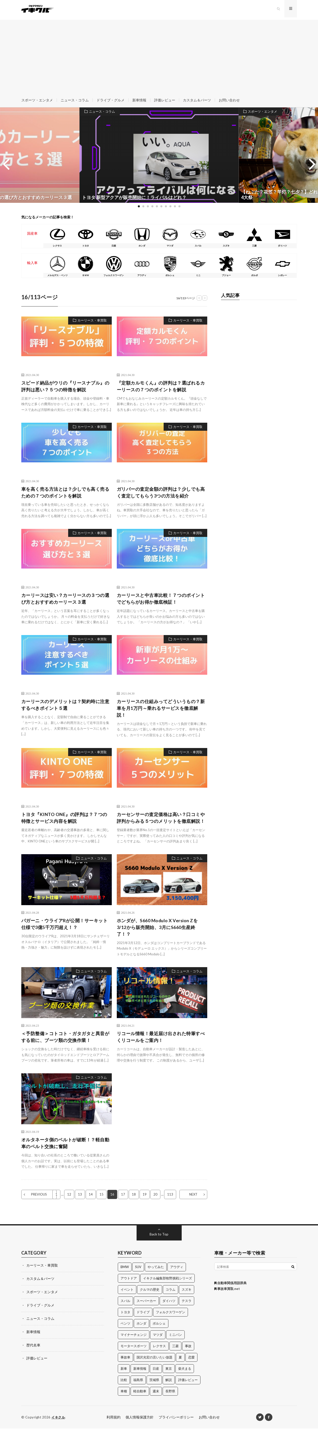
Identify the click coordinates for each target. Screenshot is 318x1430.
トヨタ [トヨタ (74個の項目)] (125, 1314)
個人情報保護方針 (140, 1418)
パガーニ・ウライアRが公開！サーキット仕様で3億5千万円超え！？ (64, 925)
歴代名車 (33, 1345)
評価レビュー (164, 100)
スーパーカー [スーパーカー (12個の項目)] (146, 1302)
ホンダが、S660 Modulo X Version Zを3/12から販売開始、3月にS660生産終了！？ (158, 928)
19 (145, 1196)
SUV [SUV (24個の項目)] (138, 1268)
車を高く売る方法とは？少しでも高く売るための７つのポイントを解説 (65, 493)
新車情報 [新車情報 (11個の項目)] (139, 1370)
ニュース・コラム (75, 100)
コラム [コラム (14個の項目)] (170, 1291)
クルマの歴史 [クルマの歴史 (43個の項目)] (149, 1291)
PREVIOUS (39, 1196)
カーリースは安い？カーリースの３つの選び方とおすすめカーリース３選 (65, 599)
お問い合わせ (229, 100)
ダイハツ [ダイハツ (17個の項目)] (168, 1302)
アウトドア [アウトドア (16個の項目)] (129, 1280)
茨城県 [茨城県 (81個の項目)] (154, 1381)
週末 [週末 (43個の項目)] (156, 1393)
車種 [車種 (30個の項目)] (124, 1393)
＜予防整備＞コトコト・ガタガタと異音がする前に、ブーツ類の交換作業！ (65, 1038)
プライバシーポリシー (176, 1418)
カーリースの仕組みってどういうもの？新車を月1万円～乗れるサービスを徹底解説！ (161, 709)
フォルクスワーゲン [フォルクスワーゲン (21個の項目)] (170, 1314)
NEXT (193, 1196)
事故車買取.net (227, 1290)
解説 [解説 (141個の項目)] (168, 1381)
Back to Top (159, 1235)
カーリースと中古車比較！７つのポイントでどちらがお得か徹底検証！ (161, 599)
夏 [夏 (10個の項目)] (180, 1359)
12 (69, 1196)
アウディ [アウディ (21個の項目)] (176, 1268)
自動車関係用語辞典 (230, 1284)
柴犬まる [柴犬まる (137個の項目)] (184, 1370)
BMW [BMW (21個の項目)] (125, 1268)
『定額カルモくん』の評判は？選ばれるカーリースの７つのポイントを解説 (161, 387)
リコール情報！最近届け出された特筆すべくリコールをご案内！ (161, 1038)
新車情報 (139, 100)
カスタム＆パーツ (197, 100)
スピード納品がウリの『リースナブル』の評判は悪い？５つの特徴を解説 (65, 387)
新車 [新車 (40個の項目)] (124, 1370)
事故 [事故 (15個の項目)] (188, 1347)
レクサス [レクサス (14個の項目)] (159, 1347)
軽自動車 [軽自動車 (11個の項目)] (139, 1393)
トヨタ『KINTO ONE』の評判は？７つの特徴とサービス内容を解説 (64, 819)
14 (91, 1196)
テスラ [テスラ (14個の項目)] (186, 1302)
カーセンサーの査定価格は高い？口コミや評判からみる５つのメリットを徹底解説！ (161, 819)
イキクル (58, 1419)
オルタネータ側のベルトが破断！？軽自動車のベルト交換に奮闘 (65, 1144)
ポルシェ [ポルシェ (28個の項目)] (159, 1325)
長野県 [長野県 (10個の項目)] (170, 1393)
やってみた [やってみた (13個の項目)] (156, 1268)
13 (80, 1196)
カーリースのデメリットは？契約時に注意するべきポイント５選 (65, 706)
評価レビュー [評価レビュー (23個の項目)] (188, 1381)
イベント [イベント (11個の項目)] (127, 1291)
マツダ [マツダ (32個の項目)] (158, 1336)
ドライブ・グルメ (110, 100)
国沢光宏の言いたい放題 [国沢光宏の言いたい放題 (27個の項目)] (154, 1359)
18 (134, 1196)
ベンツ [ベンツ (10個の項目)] (125, 1325)
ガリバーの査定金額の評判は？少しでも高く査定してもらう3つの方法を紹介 (161, 493)
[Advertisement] (159, 55)
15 (101, 1196)
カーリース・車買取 (92, 322)
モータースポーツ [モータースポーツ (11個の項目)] (134, 1347)
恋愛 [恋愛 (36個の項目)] (191, 1359)
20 (155, 1196)
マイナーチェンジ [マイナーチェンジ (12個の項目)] (134, 1336)
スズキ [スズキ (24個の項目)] (186, 1291)
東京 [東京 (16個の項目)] (168, 1370)
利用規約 (114, 1418)
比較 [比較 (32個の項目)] (124, 1381)
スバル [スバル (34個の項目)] (125, 1302)
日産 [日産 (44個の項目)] (156, 1370)
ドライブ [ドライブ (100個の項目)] (143, 1314)
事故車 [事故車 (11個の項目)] (125, 1359)
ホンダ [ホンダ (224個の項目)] (141, 1325)
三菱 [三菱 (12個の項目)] (175, 1347)
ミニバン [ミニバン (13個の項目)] (175, 1336)
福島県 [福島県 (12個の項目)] (138, 1381)
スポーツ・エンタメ (37, 100)
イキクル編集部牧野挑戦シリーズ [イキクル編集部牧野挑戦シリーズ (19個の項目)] (167, 1280)
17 (123, 1196)
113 (170, 1196)
